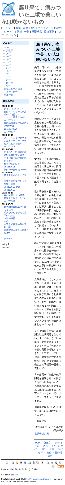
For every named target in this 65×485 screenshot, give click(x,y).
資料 (8, 85)
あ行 (8, 53)
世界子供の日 (41, 433)
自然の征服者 (11, 129)
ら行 (8, 77)
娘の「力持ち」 (12, 114)
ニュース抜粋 (11, 91)
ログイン (11, 35)
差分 (33, 27)
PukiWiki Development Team (38, 479)
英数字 (9, 50)
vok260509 (9, 201)
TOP (6, 47)
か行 (8, 56)
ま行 (8, 71)
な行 (8, 65)
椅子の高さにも (12, 163)
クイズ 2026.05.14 (13, 108)
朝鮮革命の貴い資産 (14, 155)
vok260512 (9, 146)
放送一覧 (8, 94)
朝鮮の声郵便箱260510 (15, 169)
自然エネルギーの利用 (15, 111)
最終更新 (49, 31)
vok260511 (9, 166)
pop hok (8, 238)
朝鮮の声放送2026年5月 (16, 123)
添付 (58, 27)
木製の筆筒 (9, 218)
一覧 (26, 31)
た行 (8, 62)
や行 (8, 74)
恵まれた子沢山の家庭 (15, 152)
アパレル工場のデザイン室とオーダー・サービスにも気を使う (15, 140)
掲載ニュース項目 (13, 88)
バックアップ (45, 27)
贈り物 (9, 82)
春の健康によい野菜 (14, 195)
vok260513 (9, 132)
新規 (19, 31)
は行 (8, 68)
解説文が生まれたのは (15, 198)
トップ (7, 27)
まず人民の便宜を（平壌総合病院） (15, 182)
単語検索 (37, 31)
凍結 (25, 27)
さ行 (8, 59)
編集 (18, 27)
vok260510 (9, 189)
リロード (6, 31)
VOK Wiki (9, 126)
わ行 (8, 80)
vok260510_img (12, 187)
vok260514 (9, 120)
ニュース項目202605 (14, 117)
